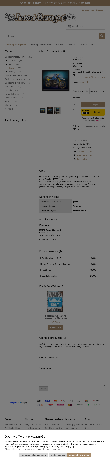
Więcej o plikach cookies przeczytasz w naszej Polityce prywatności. (33, 449)
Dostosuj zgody (58, 455)
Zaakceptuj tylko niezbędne (33, 455)
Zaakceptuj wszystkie (79, 455)
